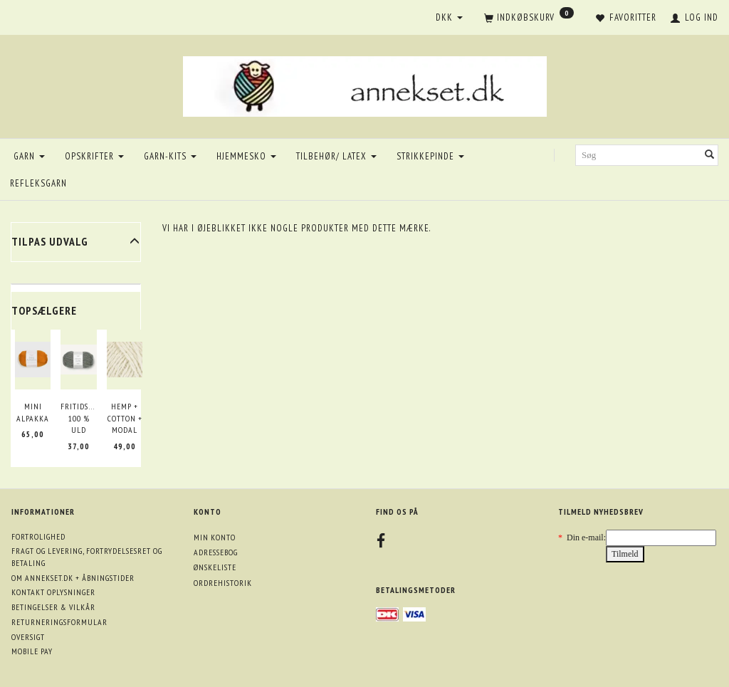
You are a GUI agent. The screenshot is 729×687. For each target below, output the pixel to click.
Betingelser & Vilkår (53, 607)
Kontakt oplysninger (53, 592)
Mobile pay (32, 651)
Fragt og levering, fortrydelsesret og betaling (86, 556)
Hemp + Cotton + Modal (124, 418)
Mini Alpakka (32, 412)
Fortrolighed (38, 536)
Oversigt (28, 636)
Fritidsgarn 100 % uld (78, 418)
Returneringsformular (59, 622)
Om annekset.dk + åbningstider (73, 577)
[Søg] (710, 155)
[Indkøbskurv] (529, 18)
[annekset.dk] (365, 84)
